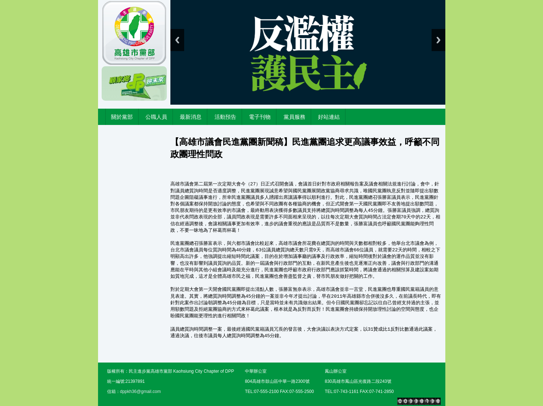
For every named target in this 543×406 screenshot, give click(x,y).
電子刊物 (260, 117)
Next (438, 40)
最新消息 (190, 117)
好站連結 (329, 117)
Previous (177, 40)
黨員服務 (294, 117)
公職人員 (156, 117)
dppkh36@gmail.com (140, 391)
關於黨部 (122, 117)
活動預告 (225, 117)
